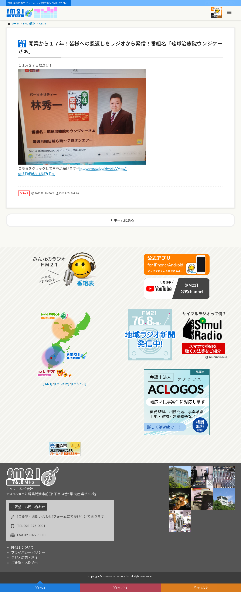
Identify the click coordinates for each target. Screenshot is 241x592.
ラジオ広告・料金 (24, 557)
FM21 (41, 587)
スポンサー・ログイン (221, 3)
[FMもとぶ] (78, 384)
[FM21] (47, 384)
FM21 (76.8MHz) (69, 193)
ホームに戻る (124, 220)
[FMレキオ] (61, 384)
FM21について (22, 547)
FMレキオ (122, 587)
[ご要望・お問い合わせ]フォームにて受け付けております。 (62, 516)
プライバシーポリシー (28, 552)
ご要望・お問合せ (24, 563)
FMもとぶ (202, 587)
